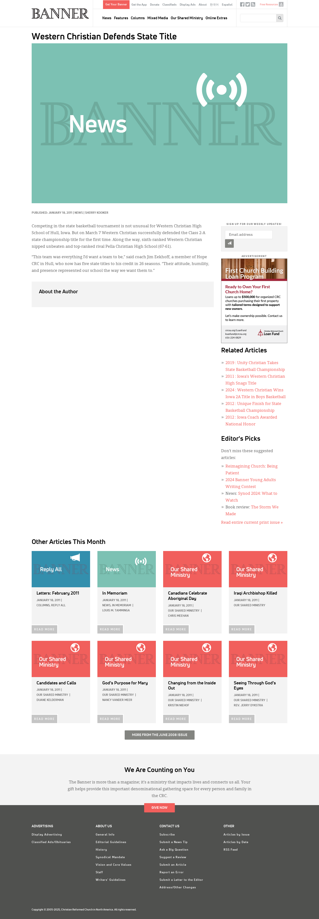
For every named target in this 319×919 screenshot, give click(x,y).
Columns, (43, 605)
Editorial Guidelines (111, 842)
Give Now (159, 807)
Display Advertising (47, 834)
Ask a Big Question (174, 849)
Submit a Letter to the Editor (181, 880)
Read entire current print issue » (252, 523)
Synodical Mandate (110, 857)
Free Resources (269, 4)
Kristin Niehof (178, 705)
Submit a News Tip (174, 842)
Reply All (58, 605)
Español (227, 4)
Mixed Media (157, 18)
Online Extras (216, 18)
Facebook (242, 5)
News (106, 18)
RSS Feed (231, 849)
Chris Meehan (178, 616)
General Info (105, 834)
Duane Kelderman (50, 700)
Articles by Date (236, 842)
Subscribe (167, 834)
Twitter (247, 5)
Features (121, 18)
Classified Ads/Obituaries (51, 842)
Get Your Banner (116, 4)
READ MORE (44, 629)
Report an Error (172, 872)
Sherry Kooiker (96, 212)
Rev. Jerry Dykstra (248, 705)
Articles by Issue (237, 834)
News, (106, 605)
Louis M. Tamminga (116, 610)
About (203, 4)
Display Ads (188, 4)
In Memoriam (121, 605)
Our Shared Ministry (187, 18)
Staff (99, 872)
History (101, 849)
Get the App (139, 4)
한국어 (214, 4)
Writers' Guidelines (111, 880)
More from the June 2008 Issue (159, 735)
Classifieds (169, 4)
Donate (154, 4)
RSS (253, 5)
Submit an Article (173, 865)
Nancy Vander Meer (117, 700)
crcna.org (281, 4)
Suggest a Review (173, 857)
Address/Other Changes (178, 887)
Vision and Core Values (113, 865)
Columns (138, 18)
